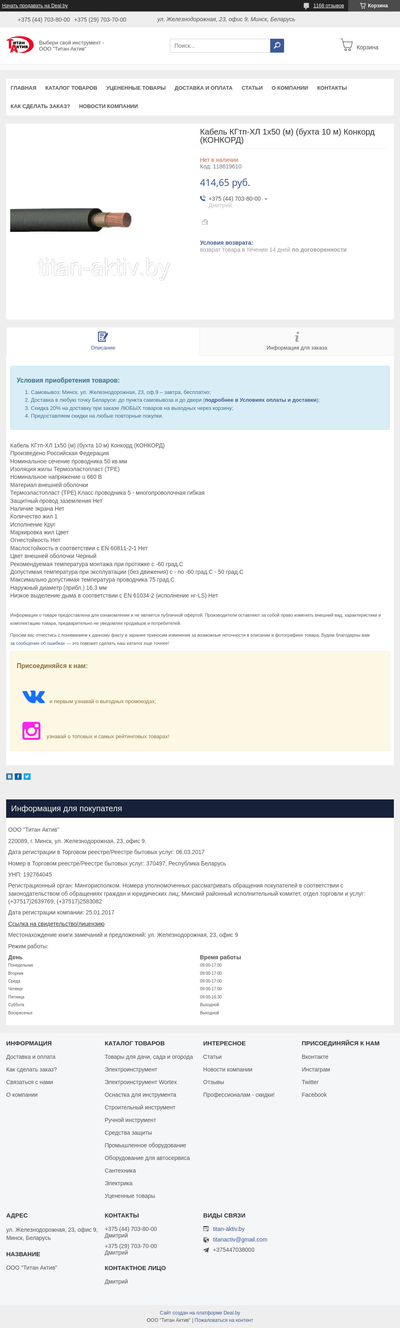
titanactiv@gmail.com (240, 1240)
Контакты (332, 88)
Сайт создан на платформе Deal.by (200, 1313)
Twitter (310, 1082)
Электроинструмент (130, 1069)
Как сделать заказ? (40, 106)
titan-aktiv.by (229, 1229)
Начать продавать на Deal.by (35, 6)
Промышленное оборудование (145, 1145)
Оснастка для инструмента (140, 1094)
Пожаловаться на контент (224, 1320)
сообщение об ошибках (40, 643)
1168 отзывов (328, 6)
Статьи (252, 88)
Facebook (314, 1094)
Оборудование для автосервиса (147, 1158)
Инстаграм (316, 1069)
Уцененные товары (136, 88)
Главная (23, 88)
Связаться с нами (29, 1082)
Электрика (118, 1183)
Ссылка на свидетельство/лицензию (56, 924)
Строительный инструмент (139, 1107)
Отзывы (213, 1082)
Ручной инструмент (130, 1120)
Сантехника (120, 1170)
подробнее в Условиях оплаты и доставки (261, 400)
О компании (289, 88)
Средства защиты (128, 1132)
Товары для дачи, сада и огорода (148, 1057)
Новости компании (108, 106)
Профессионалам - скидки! (239, 1094)
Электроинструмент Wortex (140, 1082)
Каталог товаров (71, 88)
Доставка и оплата (204, 88)
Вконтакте (315, 1057)
